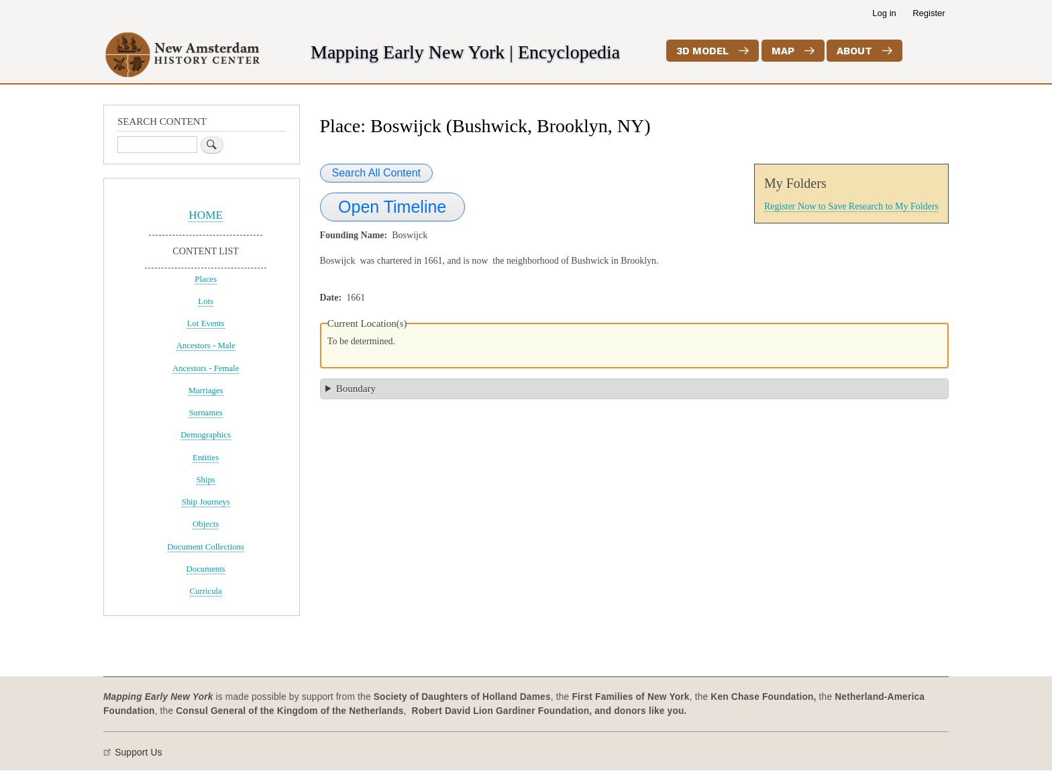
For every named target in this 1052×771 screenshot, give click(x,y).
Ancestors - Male (205, 345)
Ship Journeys (206, 502)
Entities (206, 457)
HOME (206, 215)
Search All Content (376, 172)
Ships (205, 479)
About (854, 51)
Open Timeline (392, 206)
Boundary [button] (356, 388)
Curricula (206, 591)
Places (206, 279)
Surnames (205, 412)
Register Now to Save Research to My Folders (851, 206)
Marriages (206, 390)
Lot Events (206, 323)
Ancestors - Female (205, 368)
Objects (206, 524)
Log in (884, 13)
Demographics (205, 435)
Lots (205, 301)
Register (928, 13)
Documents (206, 569)
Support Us (138, 753)
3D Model (702, 51)
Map (783, 51)
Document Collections (205, 547)
